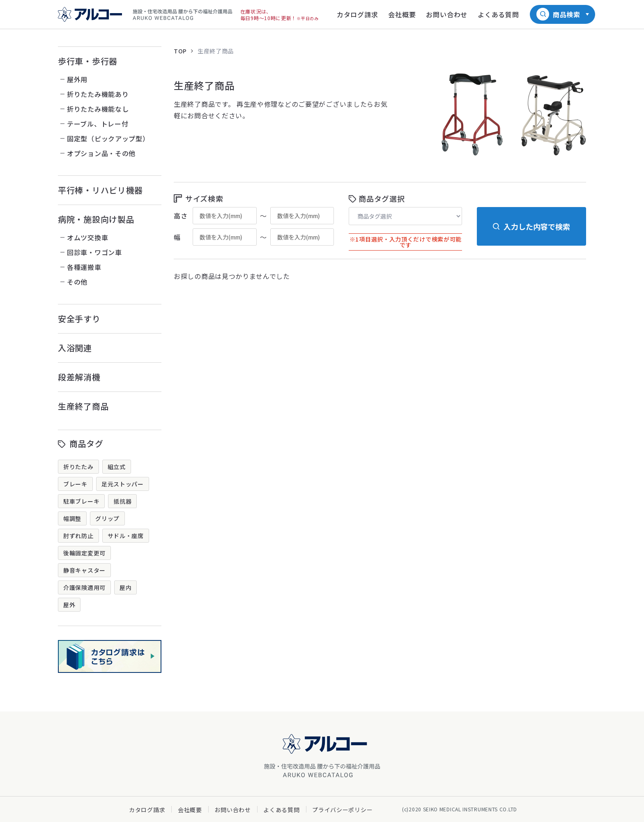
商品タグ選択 (382, 198)
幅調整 (72, 518)
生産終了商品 (83, 406)
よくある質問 (281, 810)
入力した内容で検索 (537, 226)
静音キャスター (84, 570)
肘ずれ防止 (78, 536)
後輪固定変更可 (84, 553)
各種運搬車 (84, 267)
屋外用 (77, 79)
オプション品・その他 (101, 153)
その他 (77, 281)
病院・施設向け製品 (96, 219)
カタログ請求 (147, 810)
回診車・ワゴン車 (94, 252)
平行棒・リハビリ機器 (100, 190)
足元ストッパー (122, 484)
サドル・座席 (126, 536)
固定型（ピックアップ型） (108, 138)
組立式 (117, 467)
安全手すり (79, 319)
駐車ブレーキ (81, 501)
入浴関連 (75, 348)
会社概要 (190, 810)
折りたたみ (78, 467)
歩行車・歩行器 (87, 61)
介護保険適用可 (84, 587)
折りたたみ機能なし (98, 108)
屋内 (125, 587)
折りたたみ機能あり (98, 94)
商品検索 (566, 14)
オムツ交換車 (87, 237)
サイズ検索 (204, 198)
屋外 (69, 605)
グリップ (107, 518)
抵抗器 (122, 501)
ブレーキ (75, 484)
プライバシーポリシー (342, 810)
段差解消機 (79, 377)
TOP (180, 51)
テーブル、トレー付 (97, 123)
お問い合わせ (232, 810)
